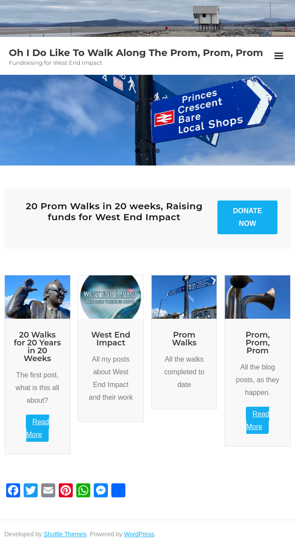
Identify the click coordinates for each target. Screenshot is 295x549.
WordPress (139, 534)
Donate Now (247, 217)
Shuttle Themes (65, 534)
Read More (37, 428)
